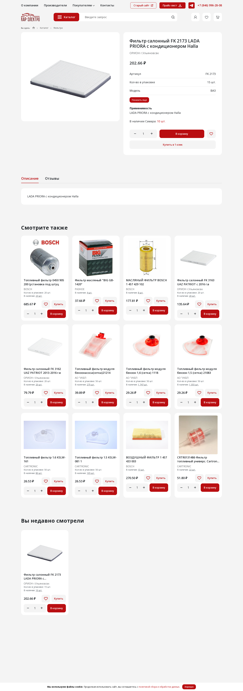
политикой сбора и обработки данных (159, 686)
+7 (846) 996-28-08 (210, 5)
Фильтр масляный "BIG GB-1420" (94, 282)
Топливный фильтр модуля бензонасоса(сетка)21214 (95, 371)
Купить (58, 304)
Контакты (107, 5)
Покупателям (84, 5)
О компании (29, 5)
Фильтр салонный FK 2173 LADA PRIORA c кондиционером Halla (42, 576)
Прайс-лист (172, 5)
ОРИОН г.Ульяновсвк (144, 53)
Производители (55, 5)
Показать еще (139, 99)
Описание (30, 178)
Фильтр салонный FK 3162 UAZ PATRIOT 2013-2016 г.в (42, 371)
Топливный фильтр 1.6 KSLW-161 (45, 459)
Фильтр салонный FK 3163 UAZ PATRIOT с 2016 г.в (195, 282)
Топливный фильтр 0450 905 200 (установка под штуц (44, 282)
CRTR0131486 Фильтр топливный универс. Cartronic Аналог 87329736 (198, 459)
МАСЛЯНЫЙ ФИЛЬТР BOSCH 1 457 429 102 (146, 282)
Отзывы (52, 178)
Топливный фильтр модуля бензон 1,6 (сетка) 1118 (146, 371)
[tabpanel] (121, 196)
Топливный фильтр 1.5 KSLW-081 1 (96, 459)
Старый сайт (143, 5)
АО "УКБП (80, 378)
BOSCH (28, 289)
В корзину (182, 134)
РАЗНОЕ (79, 289)
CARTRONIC (31, 466)
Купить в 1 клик (173, 144)
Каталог (66, 17)
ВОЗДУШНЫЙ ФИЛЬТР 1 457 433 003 (146, 459)
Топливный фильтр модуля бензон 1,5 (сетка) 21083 (197, 371)
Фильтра (58, 27)
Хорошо (189, 686)
